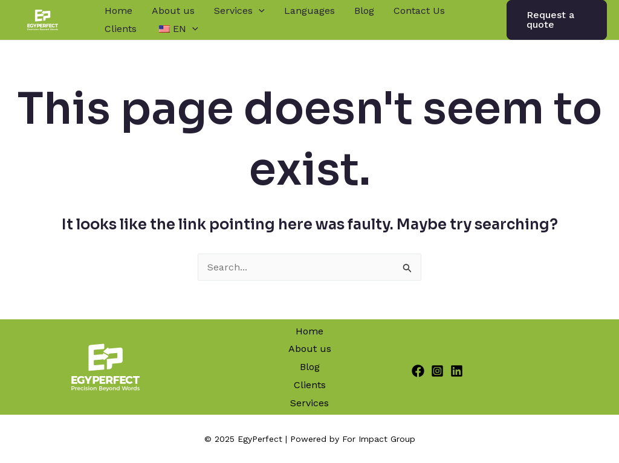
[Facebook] (418, 371)
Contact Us (419, 10)
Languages (309, 10)
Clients (121, 28)
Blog (364, 10)
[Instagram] (437, 371)
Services (239, 11)
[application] (259, 11)
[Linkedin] (456, 371)
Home (118, 10)
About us (173, 10)
